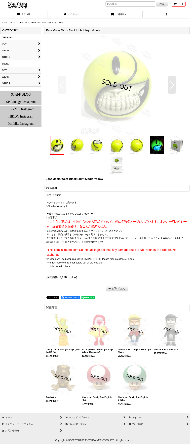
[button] (166, 14)
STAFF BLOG (21, 94)
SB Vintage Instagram (21, 102)
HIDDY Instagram (20, 116)
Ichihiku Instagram (21, 123)
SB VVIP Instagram (20, 109)
